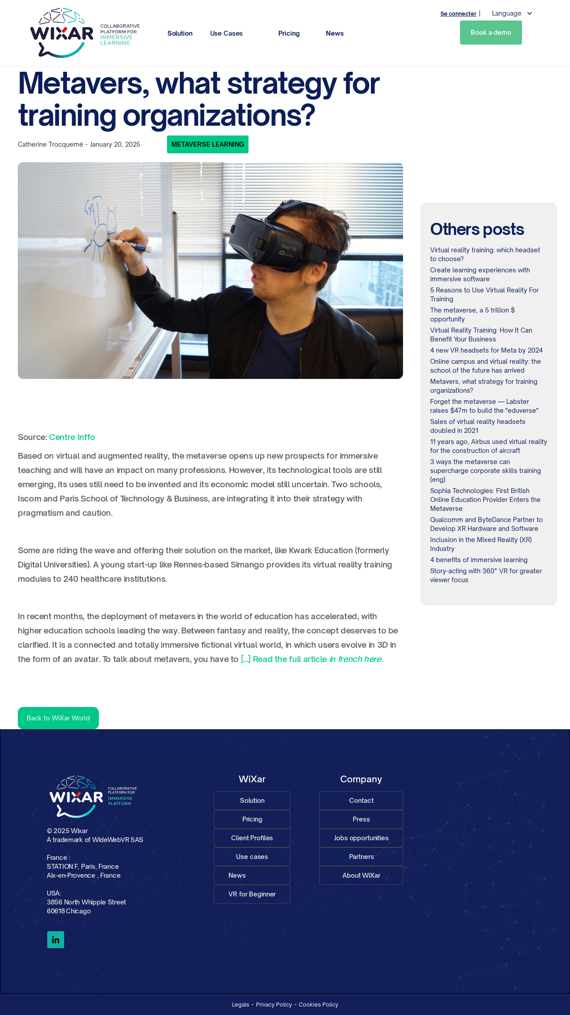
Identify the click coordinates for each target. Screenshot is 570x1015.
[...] (246, 659)
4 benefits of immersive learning (479, 559)
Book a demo (491, 32)
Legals (240, 1004)
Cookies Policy (318, 1004)
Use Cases (226, 33)
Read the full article (317, 659)
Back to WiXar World (58, 718)
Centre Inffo (72, 437)
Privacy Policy (274, 1004)
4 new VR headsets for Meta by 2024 (486, 350)
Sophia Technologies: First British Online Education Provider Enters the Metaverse (485, 499)
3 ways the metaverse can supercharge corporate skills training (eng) (485, 470)
